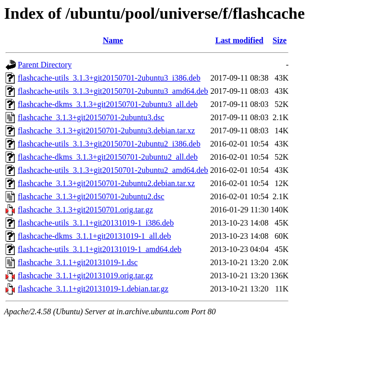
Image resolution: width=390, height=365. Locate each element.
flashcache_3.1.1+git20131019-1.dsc (78, 262)
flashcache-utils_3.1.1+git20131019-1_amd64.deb (99, 249)
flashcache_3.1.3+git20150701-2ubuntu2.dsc (91, 196)
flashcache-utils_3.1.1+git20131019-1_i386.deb (96, 222)
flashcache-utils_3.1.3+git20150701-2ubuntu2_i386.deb (109, 143)
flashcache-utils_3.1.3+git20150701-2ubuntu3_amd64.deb (113, 91)
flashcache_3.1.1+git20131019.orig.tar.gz (85, 275)
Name (113, 40)
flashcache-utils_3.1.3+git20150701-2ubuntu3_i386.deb (109, 78)
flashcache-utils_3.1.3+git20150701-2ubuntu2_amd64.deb (113, 170)
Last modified (239, 40)
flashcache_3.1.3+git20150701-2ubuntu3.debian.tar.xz (106, 130)
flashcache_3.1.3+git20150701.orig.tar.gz (85, 209)
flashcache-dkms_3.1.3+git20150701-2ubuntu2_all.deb (108, 157)
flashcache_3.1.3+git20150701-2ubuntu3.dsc (91, 117)
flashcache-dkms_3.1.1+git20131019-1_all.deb (94, 236)
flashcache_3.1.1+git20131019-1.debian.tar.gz (93, 288)
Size (280, 40)
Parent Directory (45, 64)
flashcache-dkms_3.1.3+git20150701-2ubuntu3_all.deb (108, 104)
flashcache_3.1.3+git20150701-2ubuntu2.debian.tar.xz (106, 183)
